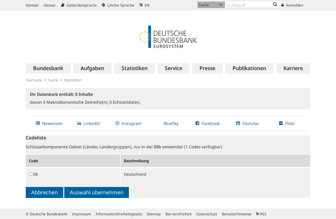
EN (144, 5)
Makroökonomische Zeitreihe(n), (76, 102)
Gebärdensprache (79, 5)
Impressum (81, 213)
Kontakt (32, 5)
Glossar (50, 5)
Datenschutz (206, 213)
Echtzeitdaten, (125, 102)
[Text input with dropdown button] (252, 5)
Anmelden (292, 5)
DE (35, 174)
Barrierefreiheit (178, 213)
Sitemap (154, 213)
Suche (53, 79)
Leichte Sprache (118, 5)
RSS (261, 213)
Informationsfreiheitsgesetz (119, 213)
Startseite (34, 79)
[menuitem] (48, 68)
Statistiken (73, 79)
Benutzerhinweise (236, 213)
